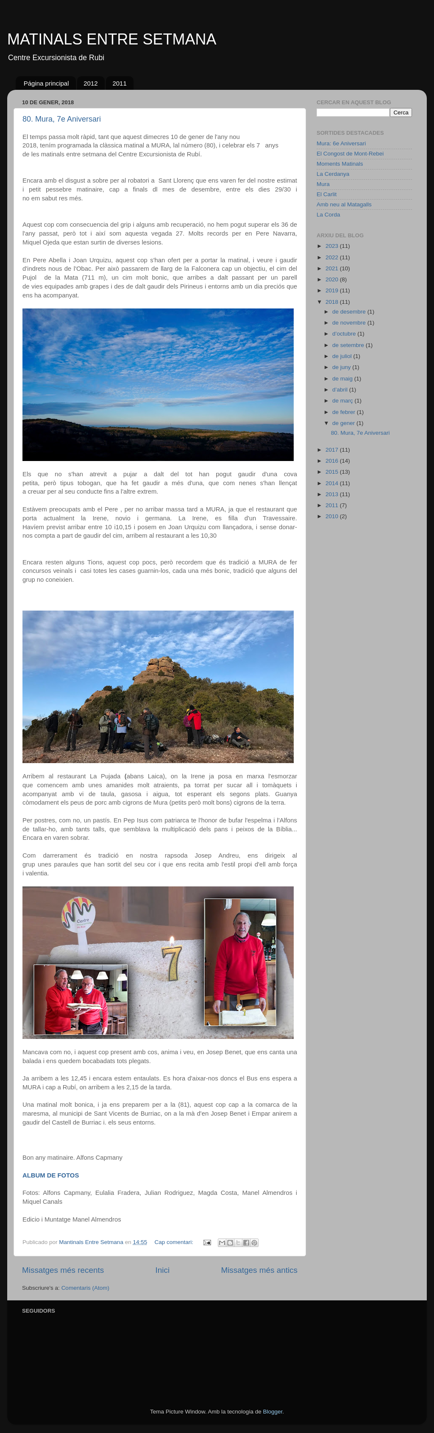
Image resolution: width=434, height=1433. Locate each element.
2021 (333, 268)
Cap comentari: (175, 1242)
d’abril (340, 389)
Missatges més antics (259, 1270)
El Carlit (327, 194)
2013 (333, 494)
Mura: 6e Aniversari (341, 143)
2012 (90, 83)
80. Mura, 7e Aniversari (61, 119)
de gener (344, 423)
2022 (333, 257)
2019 (333, 290)
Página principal (46, 83)
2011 (119, 83)
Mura (323, 184)
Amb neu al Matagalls (344, 204)
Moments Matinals (340, 164)
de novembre (349, 322)
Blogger (272, 1411)
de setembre (349, 345)
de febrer (344, 412)
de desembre (349, 311)
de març (343, 400)
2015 (333, 472)
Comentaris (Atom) (85, 1288)
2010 (333, 516)
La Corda (328, 214)
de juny (342, 367)
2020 (333, 279)
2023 (333, 246)
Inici (163, 1270)
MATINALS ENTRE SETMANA (111, 39)
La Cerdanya (333, 174)
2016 (333, 461)
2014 (333, 483)
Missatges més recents (63, 1270)
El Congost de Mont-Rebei (350, 153)
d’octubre (344, 333)
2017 (333, 450)
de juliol (342, 356)
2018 (333, 302)
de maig (343, 378)
